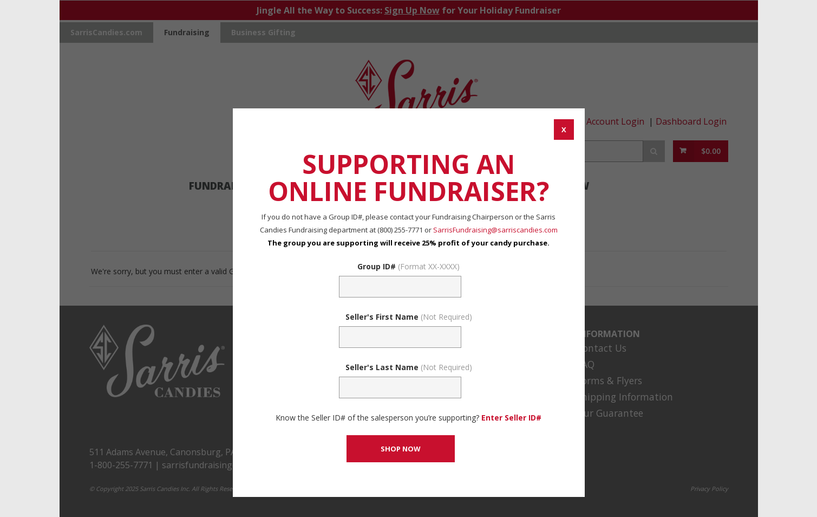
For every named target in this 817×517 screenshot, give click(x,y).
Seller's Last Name (408, 367)
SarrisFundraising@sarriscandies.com (495, 230)
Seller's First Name (408, 317)
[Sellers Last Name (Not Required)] (400, 387)
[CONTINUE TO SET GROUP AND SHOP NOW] (401, 448)
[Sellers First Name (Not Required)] (400, 337)
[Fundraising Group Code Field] (400, 287)
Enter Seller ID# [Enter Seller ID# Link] (511, 417)
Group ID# (408, 266)
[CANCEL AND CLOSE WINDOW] (564, 129)
